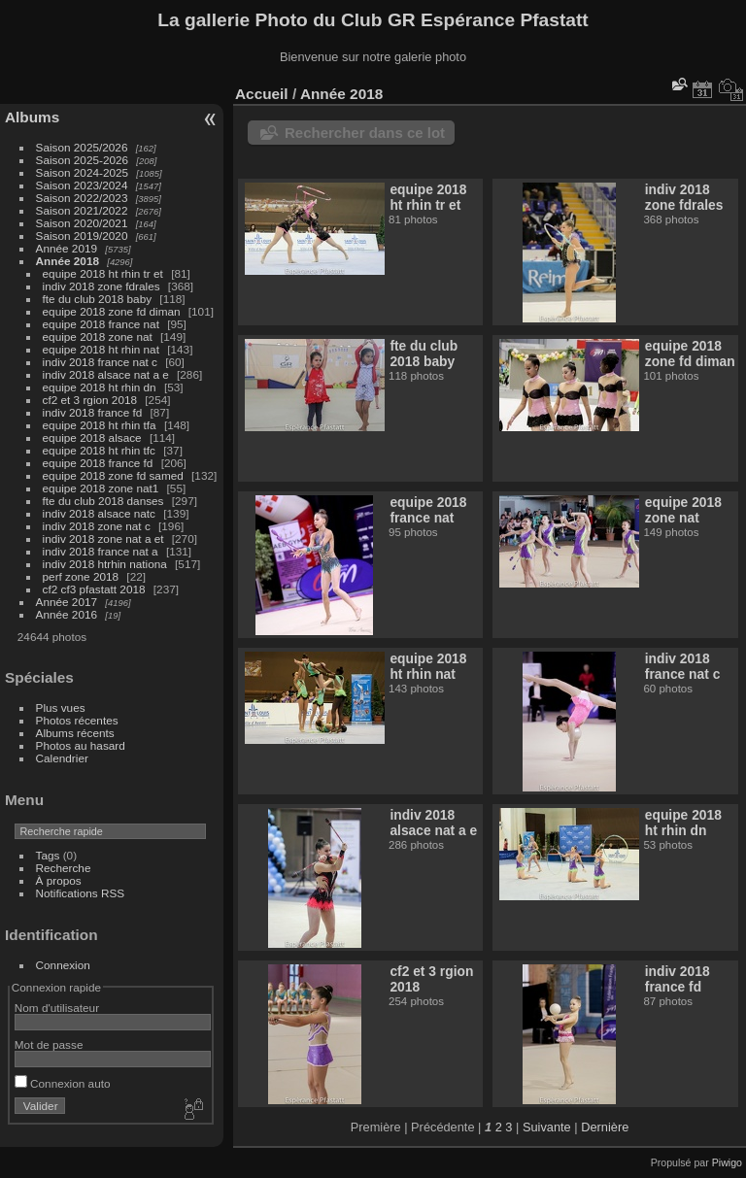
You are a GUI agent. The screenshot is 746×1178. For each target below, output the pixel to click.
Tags (48, 855)
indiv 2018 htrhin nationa (105, 563)
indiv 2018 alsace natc (99, 513)
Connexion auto (63, 1083)
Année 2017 (66, 601)
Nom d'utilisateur (57, 1007)
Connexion (63, 965)
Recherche (63, 867)
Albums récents (75, 732)
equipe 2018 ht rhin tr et (103, 273)
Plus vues (60, 707)
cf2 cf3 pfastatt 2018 (94, 589)
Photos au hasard (80, 745)
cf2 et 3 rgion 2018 (90, 399)
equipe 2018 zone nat (98, 336)
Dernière (604, 1127)
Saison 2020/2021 (82, 223)
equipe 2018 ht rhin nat (101, 349)
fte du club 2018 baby (98, 298)
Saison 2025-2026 (82, 159)
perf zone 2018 (81, 576)
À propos (59, 880)
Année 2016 (66, 614)
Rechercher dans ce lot (365, 132)
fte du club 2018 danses (103, 500)
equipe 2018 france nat (101, 324)
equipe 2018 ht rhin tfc (99, 450)
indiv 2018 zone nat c (97, 526)
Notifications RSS (80, 893)
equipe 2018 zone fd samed (113, 475)
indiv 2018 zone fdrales (101, 286)
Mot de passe (49, 1044)
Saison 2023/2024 (82, 185)
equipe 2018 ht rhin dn (99, 387)
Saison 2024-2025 (82, 172)
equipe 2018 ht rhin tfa (99, 425)
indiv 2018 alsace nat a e (106, 374)
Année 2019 (66, 248)
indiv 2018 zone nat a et (105, 538)
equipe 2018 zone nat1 (101, 488)
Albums (32, 117)
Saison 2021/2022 (82, 210)
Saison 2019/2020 (82, 235)
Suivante (547, 1127)
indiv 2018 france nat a (100, 551)
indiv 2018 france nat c (100, 361)
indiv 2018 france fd (93, 412)
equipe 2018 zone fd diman (112, 311)
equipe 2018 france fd (98, 462)
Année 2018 (67, 260)
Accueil (261, 93)
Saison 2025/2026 (82, 147)
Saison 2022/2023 (82, 197)
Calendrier (62, 758)
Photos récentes (77, 720)
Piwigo (727, 1162)
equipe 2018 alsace (92, 437)
